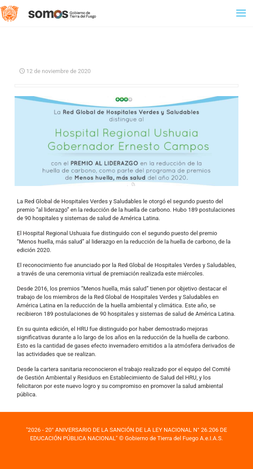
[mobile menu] (241, 13)
